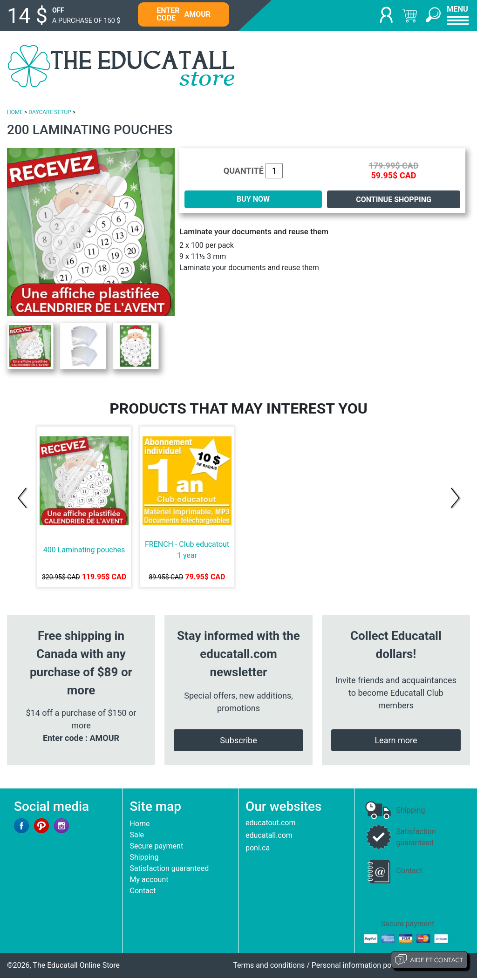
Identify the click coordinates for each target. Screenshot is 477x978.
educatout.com (270, 822)
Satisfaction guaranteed (169, 868)
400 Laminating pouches (84, 549)
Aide (429, 960)
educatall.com (269, 835)
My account (149, 879)
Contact (143, 890)
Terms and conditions (269, 965)
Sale (137, 834)
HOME (15, 112)
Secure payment (157, 846)
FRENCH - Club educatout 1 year (187, 550)
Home (140, 823)
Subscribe (238, 740)
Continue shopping (393, 199)
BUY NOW (253, 199)
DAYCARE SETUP (49, 112)
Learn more (396, 740)
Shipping (144, 857)
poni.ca (257, 847)
